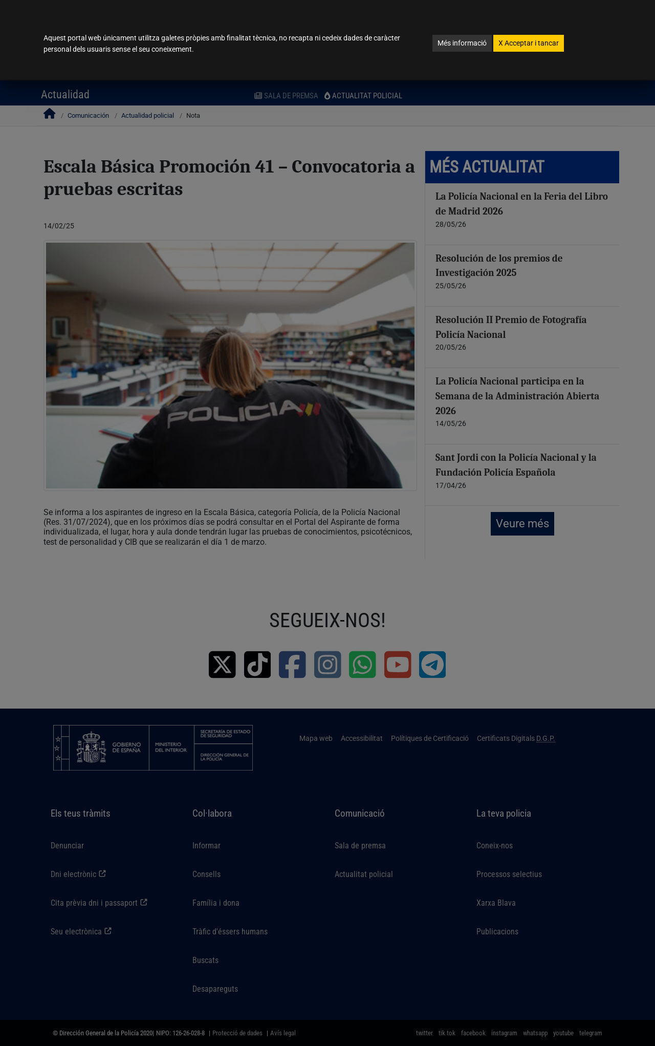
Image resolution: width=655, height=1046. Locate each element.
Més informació (462, 43)
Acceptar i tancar (528, 43)
